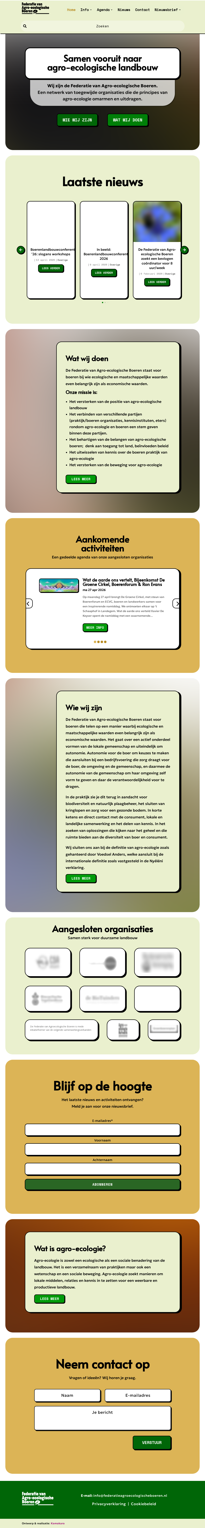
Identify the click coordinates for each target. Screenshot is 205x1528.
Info (84, 10)
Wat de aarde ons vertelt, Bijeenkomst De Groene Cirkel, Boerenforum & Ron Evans (124, 582)
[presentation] (28, 603)
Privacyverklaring (109, 1504)
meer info (95, 627)
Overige (63, 260)
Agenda (103, 10)
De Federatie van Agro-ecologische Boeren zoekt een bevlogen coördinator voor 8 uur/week (157, 258)
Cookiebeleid (143, 1504)
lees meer (80, 479)
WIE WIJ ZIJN (77, 120)
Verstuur (152, 1442)
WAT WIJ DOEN (127, 120)
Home (71, 10)
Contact (142, 10)
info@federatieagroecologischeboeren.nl (130, 1496)
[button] (95, 642)
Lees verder (51, 268)
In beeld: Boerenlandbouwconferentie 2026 (107, 254)
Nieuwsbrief (166, 10)
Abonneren (102, 1184)
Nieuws (124, 10)
